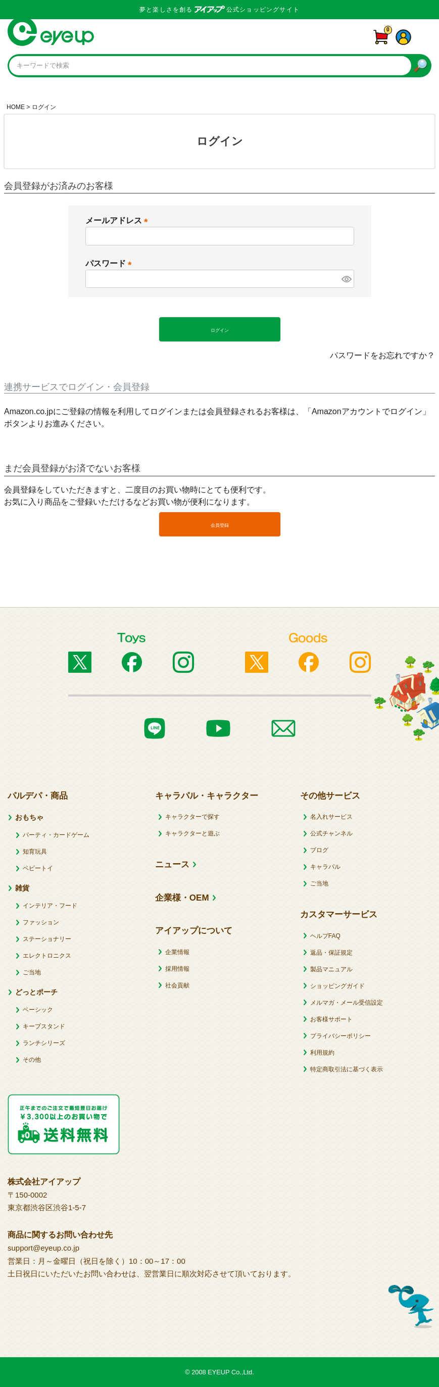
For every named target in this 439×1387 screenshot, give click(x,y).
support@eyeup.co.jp (43, 1248)
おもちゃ (29, 817)
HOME (16, 107)
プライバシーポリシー (340, 1035)
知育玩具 (35, 851)
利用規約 (322, 1052)
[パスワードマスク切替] (346, 278)
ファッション (41, 922)
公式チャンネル (331, 833)
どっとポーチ (36, 992)
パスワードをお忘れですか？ (382, 355)
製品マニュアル (331, 969)
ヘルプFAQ (325, 935)
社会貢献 (177, 985)
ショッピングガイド (337, 985)
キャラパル (325, 866)
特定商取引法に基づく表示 (346, 1069)
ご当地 (32, 972)
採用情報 (177, 968)
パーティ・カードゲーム (56, 834)
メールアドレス (118, 220)
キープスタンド (44, 1026)
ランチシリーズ (44, 1043)
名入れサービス (331, 816)
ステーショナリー (47, 939)
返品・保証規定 (331, 952)
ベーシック (38, 1009)
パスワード (110, 263)
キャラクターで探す (192, 816)
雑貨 (22, 888)
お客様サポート (331, 1019)
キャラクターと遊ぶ (192, 833)
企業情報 (177, 952)
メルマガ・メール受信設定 (346, 1002)
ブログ (319, 850)
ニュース (172, 864)
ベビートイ (38, 868)
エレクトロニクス (47, 955)
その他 (32, 1059)
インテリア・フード (50, 905)
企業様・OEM (182, 898)
